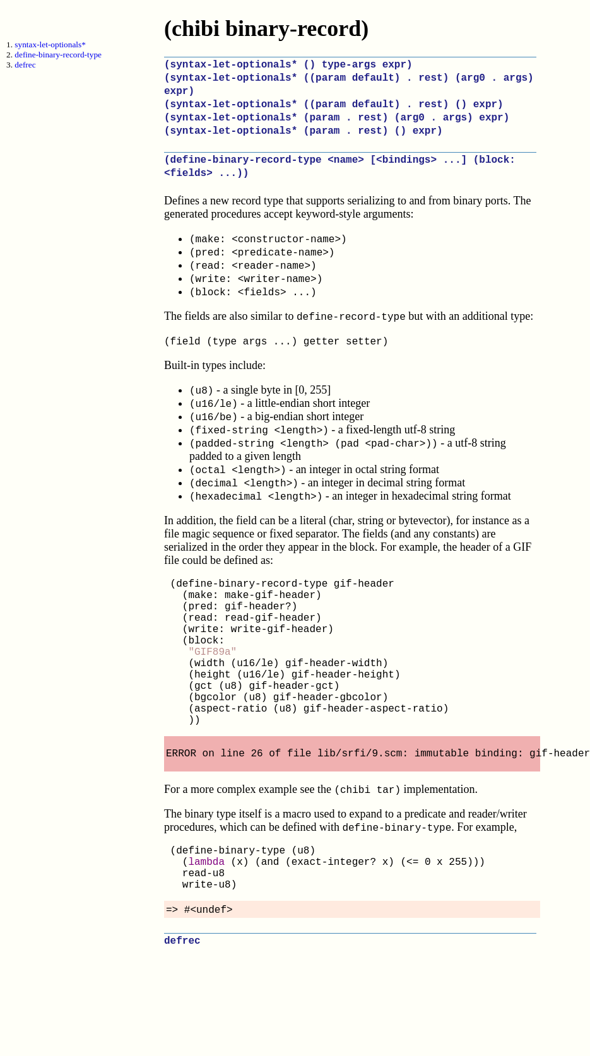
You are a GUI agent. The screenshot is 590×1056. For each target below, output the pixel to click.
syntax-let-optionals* (50, 44)
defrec (25, 64)
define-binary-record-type (58, 54)
